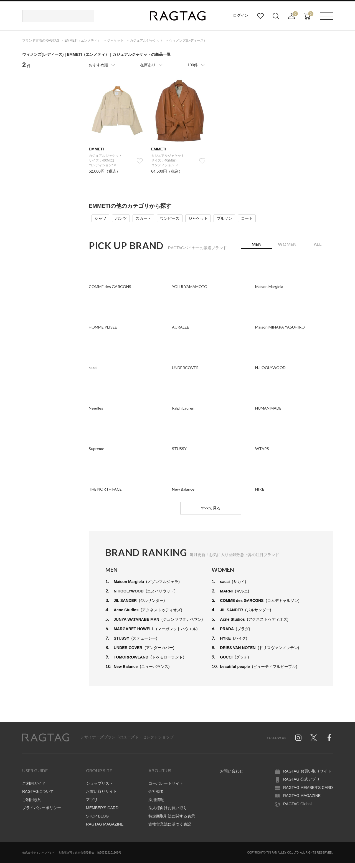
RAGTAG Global (297, 804)
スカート (143, 218)
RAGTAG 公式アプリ (301, 779)
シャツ (100, 218)
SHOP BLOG (97, 816)
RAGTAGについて (38, 791)
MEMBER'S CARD (102, 808)
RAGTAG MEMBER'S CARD (308, 787)
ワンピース (169, 218)
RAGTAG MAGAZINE (104, 824)
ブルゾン (224, 218)
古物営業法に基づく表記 (169, 824)
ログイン (240, 15)
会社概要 (156, 791)
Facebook (329, 737)
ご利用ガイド (33, 783)
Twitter (313, 737)
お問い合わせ (231, 771)
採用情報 (156, 800)
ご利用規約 (32, 800)
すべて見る (210, 508)
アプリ (92, 800)
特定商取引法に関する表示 (171, 816)
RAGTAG (45, 737)
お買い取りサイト (101, 791)
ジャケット (198, 218)
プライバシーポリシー (41, 808)
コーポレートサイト (165, 783)
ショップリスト (99, 783)
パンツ (121, 218)
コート (247, 218)
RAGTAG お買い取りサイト (307, 771)
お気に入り (260, 16)
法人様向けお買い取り (167, 808)
